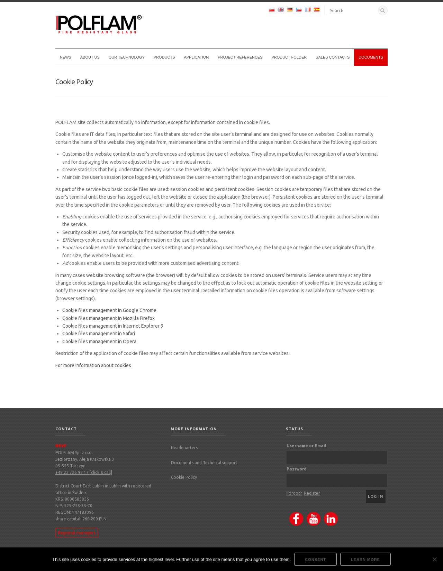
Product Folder (289, 57)
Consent (315, 559)
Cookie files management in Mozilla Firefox (108, 318)
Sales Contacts (333, 57)
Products (164, 57)
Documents (371, 57)
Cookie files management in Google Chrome (109, 310)
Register (312, 493)
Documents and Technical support (204, 462)
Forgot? (294, 493)
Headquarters (184, 447)
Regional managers (77, 532)
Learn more (365, 559)
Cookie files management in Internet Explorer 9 (112, 326)
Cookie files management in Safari (98, 333)
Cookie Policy (184, 477)
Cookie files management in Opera (99, 341)
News (65, 57)
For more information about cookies (93, 365)
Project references (240, 57)
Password (297, 469)
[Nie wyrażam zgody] (434, 559)
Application (196, 57)
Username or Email (306, 445)
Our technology (127, 57)
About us (90, 57)
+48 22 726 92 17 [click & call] (83, 472)
